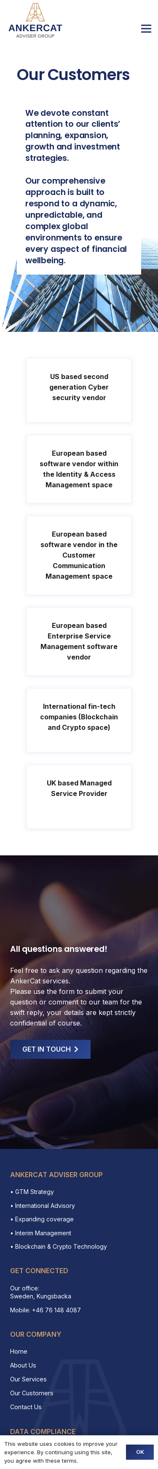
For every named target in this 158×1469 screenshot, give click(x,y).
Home (18, 1351)
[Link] (35, 20)
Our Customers (32, 1393)
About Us (23, 1365)
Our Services (28, 1379)
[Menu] (146, 28)
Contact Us (26, 1406)
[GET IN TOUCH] (50, 1049)
